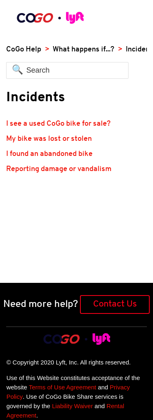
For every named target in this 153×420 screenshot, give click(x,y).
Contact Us (115, 304)
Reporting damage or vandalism (58, 169)
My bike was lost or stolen (49, 139)
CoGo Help (23, 49)
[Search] (67, 70)
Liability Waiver (72, 405)
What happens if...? (83, 49)
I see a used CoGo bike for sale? (58, 124)
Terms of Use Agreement (62, 387)
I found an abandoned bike (49, 154)
